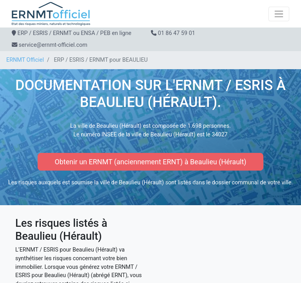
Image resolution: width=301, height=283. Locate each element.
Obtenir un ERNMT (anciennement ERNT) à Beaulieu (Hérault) (150, 162)
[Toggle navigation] (278, 14)
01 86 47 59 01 (176, 33)
